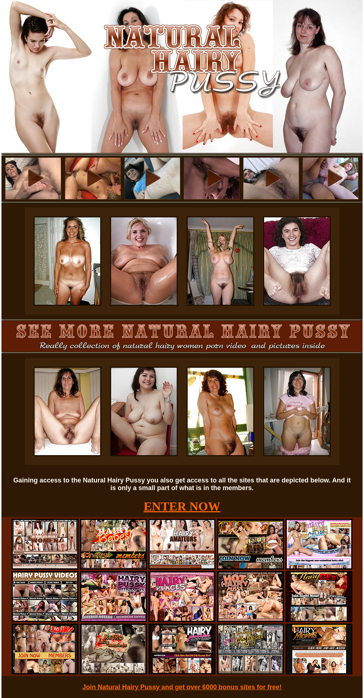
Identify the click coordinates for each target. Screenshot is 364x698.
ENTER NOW (182, 506)
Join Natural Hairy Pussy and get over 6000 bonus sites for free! (182, 687)
